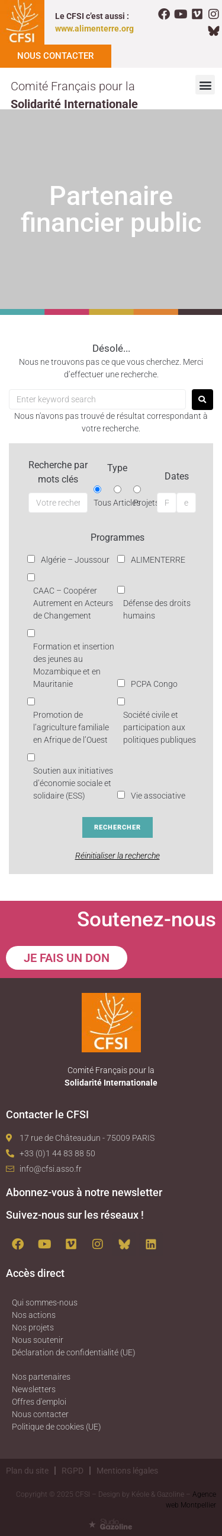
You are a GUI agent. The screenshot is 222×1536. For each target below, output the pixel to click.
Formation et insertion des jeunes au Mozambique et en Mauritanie (73, 665)
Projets (146, 502)
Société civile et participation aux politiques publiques (159, 727)
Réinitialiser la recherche (117, 855)
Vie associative (158, 795)
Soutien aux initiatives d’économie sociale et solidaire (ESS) (73, 783)
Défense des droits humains (157, 609)
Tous (102, 502)
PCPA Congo (154, 684)
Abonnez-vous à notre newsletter (84, 1192)
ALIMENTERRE (158, 559)
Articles (126, 502)
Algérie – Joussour (75, 559)
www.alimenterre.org (94, 28)
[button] (205, 84)
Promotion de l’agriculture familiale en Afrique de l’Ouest (71, 727)
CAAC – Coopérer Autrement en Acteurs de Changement (73, 603)
